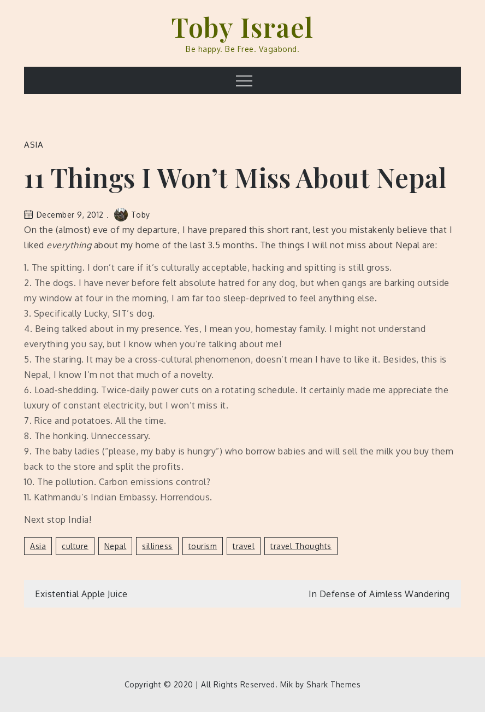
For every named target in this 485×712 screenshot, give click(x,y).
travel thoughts (301, 546)
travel (244, 546)
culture (75, 546)
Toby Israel (242, 26)
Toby (132, 214)
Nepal (115, 546)
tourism (202, 546)
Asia (33, 144)
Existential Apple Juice (81, 593)
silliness (157, 546)
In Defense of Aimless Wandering (379, 593)
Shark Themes (333, 684)
